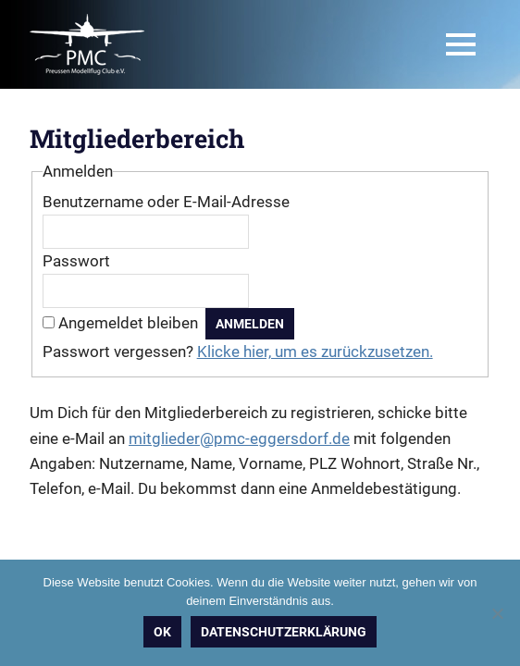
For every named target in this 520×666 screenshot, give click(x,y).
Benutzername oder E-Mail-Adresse (166, 201)
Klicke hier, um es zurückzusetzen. (315, 351)
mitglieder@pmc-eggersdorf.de (239, 438)
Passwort (76, 261)
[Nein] (497, 613)
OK (162, 631)
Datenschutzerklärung (283, 631)
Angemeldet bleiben (128, 323)
